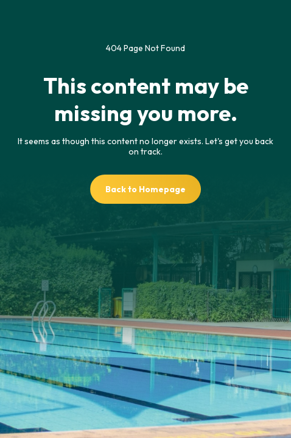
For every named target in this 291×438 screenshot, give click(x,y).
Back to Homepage (145, 189)
